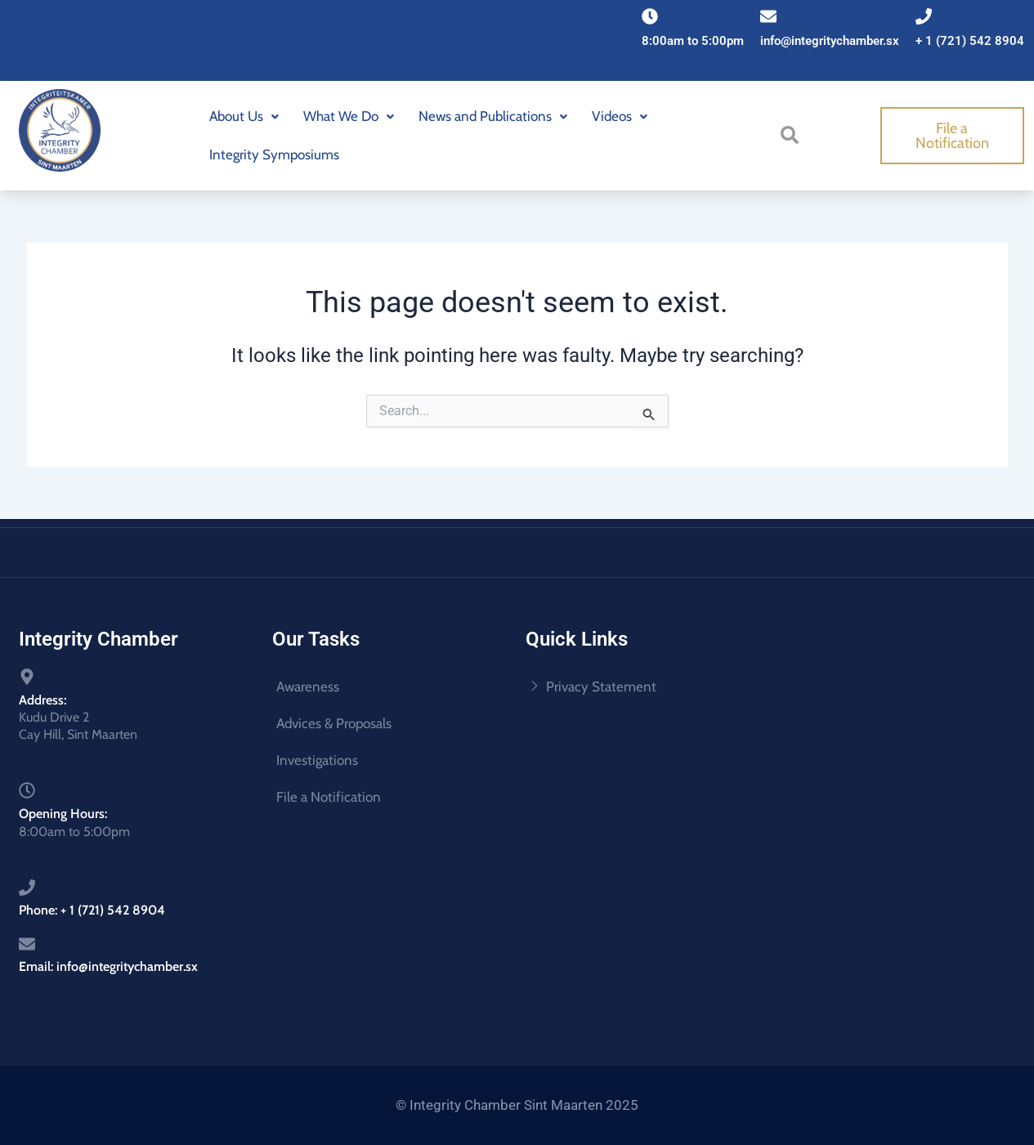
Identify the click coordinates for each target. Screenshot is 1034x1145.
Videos (619, 116)
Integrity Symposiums (274, 154)
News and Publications (493, 116)
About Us (244, 116)
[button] (244, 116)
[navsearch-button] (792, 134)
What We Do (348, 116)
